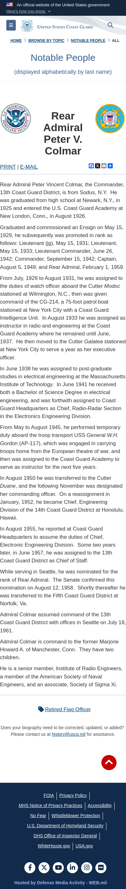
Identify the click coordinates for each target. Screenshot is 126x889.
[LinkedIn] (72, 868)
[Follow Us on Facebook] (29, 868)
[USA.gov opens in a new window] (84, 845)
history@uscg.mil (69, 734)
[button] (29, 11)
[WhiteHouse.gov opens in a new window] (54, 845)
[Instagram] (86, 868)
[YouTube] (58, 868)
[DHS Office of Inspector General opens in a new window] (65, 835)
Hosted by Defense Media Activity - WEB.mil (61, 882)
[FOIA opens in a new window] (49, 795)
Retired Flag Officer (63, 709)
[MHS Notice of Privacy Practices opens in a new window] (50, 805)
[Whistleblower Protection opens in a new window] (75, 815)
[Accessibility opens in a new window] (100, 805)
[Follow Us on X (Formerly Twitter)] (44, 868)
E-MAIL (29, 167)
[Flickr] (100, 868)
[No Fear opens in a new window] (38, 815)
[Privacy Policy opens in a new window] (73, 795)
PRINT (8, 167)
